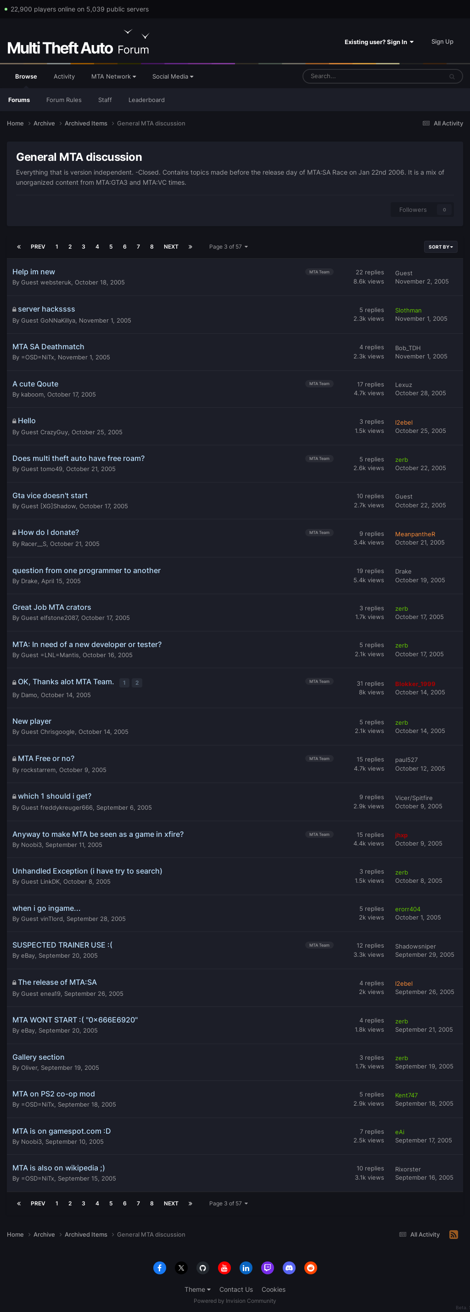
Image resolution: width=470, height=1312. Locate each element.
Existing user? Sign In (379, 41)
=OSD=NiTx (37, 357)
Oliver (29, 1065)
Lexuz (403, 384)
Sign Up (442, 41)
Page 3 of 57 (228, 246)
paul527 (406, 757)
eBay (28, 953)
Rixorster (408, 1166)
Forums (19, 99)
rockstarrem (38, 767)
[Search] (349, 76)
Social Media (172, 76)
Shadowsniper (415, 944)
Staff (105, 99)
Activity (64, 76)
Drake (29, 581)
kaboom (32, 394)
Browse (26, 80)
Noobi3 (31, 842)
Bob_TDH (408, 348)
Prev (38, 246)
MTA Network (113, 76)
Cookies (273, 1287)
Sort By (441, 247)
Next (171, 246)
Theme (198, 1287)
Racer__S (33, 543)
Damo (29, 692)
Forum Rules (64, 99)
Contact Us (236, 1287)
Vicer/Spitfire (414, 795)
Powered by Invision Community (235, 1298)
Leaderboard (147, 99)
